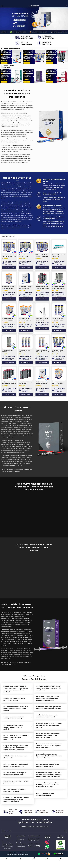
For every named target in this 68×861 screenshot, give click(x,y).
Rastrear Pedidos (21, 846)
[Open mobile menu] (1, 5)
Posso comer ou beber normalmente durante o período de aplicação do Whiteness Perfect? (49, 746)
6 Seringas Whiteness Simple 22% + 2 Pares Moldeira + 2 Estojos (58, 288)
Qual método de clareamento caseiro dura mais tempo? (47, 716)
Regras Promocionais (8, 844)
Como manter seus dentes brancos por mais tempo (16, 782)
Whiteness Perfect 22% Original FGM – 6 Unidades (41, 256)
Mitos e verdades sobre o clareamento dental (45, 794)
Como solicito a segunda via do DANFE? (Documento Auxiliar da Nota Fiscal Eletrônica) (47, 785)
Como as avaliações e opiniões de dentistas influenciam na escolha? (48, 707)
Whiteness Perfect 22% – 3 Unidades (24, 351)
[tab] (17, 689)
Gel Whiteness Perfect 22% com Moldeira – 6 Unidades (9, 256)
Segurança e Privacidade (7, 846)
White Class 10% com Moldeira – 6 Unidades (9, 382)
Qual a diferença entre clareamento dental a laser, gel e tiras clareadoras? (16, 737)
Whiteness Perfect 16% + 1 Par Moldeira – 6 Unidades (25, 320)
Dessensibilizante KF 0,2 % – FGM (58, 255)
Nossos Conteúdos (20, 841)
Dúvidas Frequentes (21, 842)
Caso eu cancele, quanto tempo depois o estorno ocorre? (47, 765)
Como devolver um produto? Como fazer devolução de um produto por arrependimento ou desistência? (48, 774)
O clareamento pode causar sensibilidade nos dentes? (13, 718)
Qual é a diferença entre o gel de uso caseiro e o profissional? (14, 773)
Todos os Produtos (20, 844)
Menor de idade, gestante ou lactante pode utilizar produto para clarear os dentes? (49, 756)
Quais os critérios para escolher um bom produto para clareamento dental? (16, 708)
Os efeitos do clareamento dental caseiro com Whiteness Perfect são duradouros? (48, 688)
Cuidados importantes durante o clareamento (15, 757)
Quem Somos (7, 848)
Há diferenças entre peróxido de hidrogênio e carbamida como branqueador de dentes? (47, 698)
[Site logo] (34, 5)
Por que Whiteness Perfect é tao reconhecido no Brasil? (14, 790)
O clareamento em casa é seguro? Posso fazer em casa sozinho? (15, 765)
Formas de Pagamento (7, 841)
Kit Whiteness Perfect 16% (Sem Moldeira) (25, 287)
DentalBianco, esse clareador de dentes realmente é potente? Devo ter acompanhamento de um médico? (15, 689)
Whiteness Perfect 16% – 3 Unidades (8, 287)
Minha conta (21, 839)
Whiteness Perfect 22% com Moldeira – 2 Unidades (42, 351)
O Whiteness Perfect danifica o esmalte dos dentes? (14, 699)
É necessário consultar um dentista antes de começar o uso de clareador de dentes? (16, 799)
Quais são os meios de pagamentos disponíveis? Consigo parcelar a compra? (49, 725)
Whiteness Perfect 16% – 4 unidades (57, 382)
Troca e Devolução (7, 843)
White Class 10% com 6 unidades (25, 382)
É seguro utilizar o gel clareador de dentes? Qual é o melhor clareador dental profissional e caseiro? (15, 747)
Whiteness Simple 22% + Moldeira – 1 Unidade (7, 351)
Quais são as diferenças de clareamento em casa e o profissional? (13, 727)
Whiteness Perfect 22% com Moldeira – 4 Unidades (58, 351)
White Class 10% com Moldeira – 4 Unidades (42, 287)
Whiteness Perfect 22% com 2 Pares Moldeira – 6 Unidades (25, 256)
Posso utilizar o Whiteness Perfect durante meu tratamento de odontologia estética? (48, 735)
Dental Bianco (15, 853)
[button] (9, 267)
